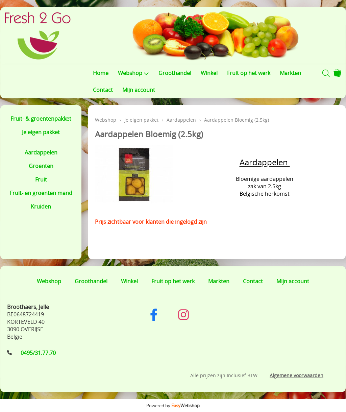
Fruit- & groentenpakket (40, 118)
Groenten (41, 166)
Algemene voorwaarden (296, 375)
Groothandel (174, 73)
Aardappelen (41, 152)
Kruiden (41, 206)
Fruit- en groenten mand (41, 193)
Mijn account (138, 90)
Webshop (133, 73)
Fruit (41, 179)
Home (100, 73)
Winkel (209, 73)
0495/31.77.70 (38, 353)
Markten (290, 73)
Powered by (173, 406)
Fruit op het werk (248, 73)
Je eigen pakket (41, 132)
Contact (103, 90)
